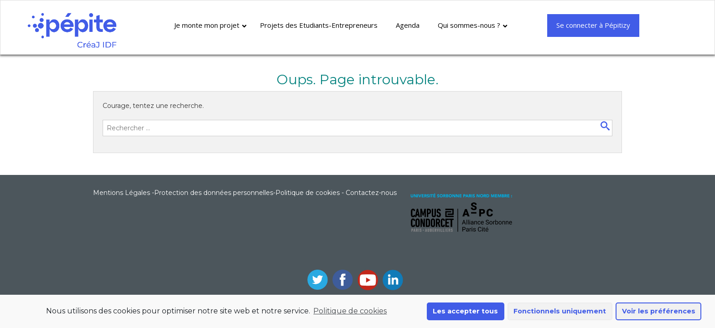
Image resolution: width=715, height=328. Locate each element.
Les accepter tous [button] (465, 311)
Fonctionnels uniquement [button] (559, 311)
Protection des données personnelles (213, 193)
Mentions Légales (121, 193)
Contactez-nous (371, 193)
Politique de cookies (350, 311)
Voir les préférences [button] (658, 311)
